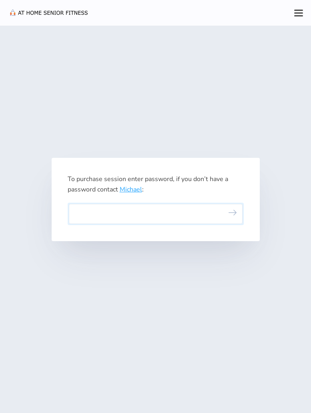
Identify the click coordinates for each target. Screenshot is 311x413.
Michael (131, 189)
